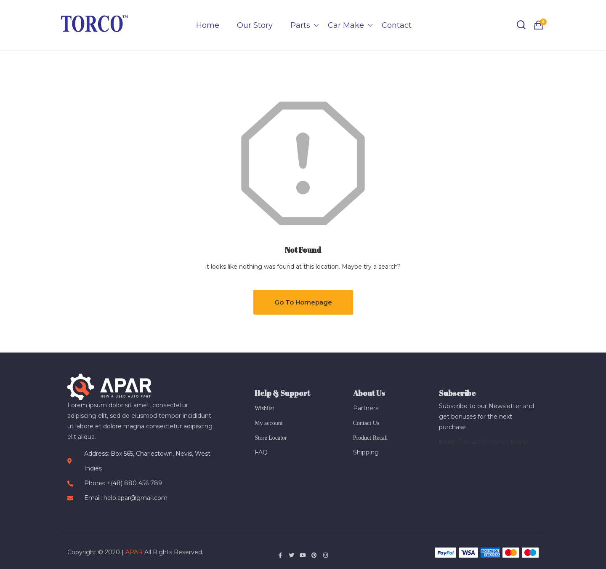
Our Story (255, 25)
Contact (397, 25)
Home (207, 25)
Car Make (346, 25)
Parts (300, 25)
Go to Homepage (303, 302)
